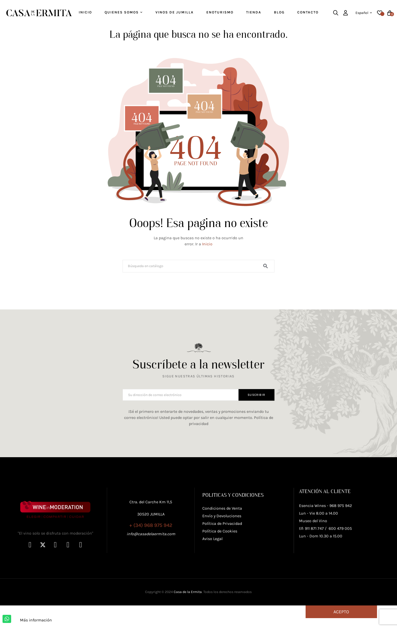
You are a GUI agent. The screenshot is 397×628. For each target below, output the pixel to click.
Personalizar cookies (72, 625)
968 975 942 (340, 546)
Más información (36, 625)
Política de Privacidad (222, 556)
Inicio (207, 249)
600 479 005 (340, 569)
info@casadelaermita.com (151, 562)
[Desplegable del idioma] (363, 12)
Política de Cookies (219, 563)
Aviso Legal (212, 571)
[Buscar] (198, 271)
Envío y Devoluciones (221, 548)
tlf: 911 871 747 (311, 569)
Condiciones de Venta (222, 541)
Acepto (341, 617)
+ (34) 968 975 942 (150, 553)
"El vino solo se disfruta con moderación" (55, 574)
